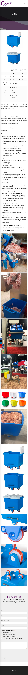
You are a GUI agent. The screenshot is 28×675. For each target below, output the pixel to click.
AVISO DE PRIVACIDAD (14, 672)
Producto (3, 625)
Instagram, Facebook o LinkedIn (9, 634)
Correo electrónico (5, 620)
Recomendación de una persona (9, 636)
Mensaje (3, 641)
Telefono (3, 615)
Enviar (3, 658)
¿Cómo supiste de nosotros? (8, 630)
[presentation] (10, 654)
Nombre (3, 610)
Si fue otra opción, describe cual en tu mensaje (13, 638)
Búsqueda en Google (7, 632)
